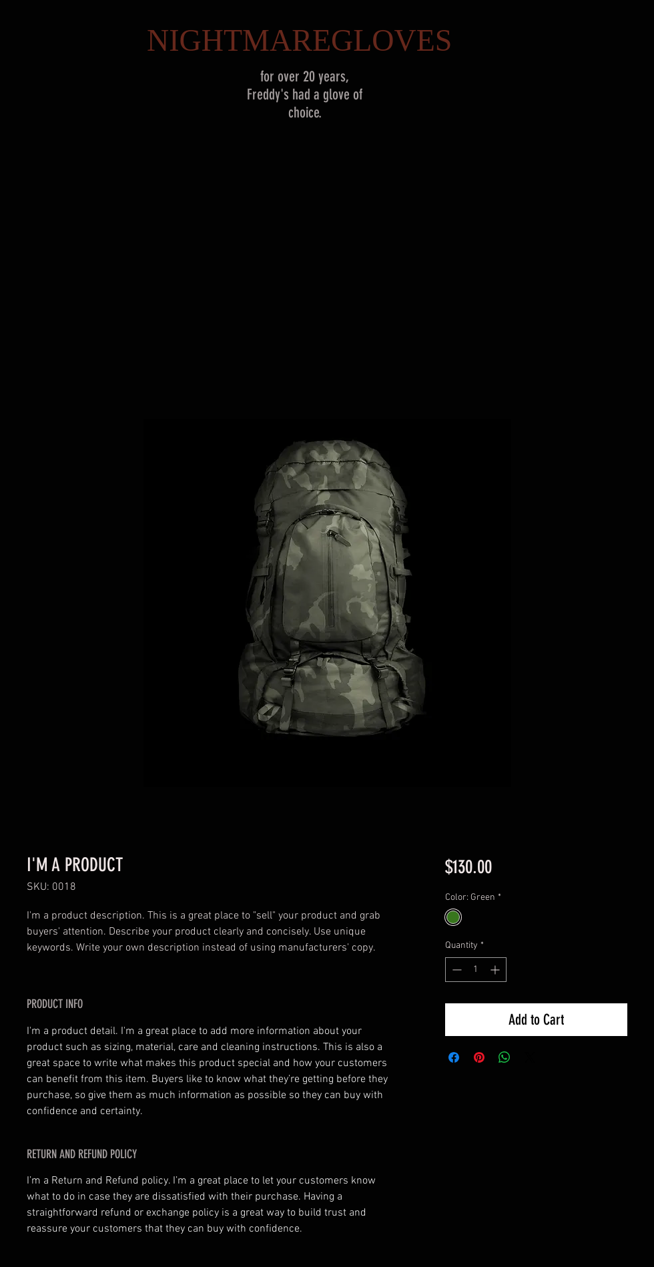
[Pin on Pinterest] (479, 1057)
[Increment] (496, 969)
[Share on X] (530, 1057)
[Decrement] (455, 969)
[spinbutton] (476, 969)
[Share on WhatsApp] (505, 1057)
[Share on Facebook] (454, 1057)
